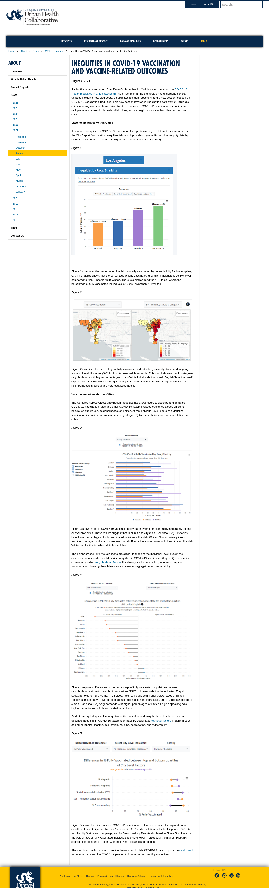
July (18, 158)
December (21, 136)
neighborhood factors (108, 562)
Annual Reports (20, 87)
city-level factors (161, 720)
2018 (15, 209)
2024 (15, 113)
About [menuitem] (204, 41)
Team (14, 227)
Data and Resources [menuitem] (130, 41)
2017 (15, 214)
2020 (15, 198)
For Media (78, 876)
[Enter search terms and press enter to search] (243, 4)
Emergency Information (161, 876)
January (20, 191)
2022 (15, 124)
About (24, 51)
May (18, 169)
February (21, 186)
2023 (15, 119)
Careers (90, 876)
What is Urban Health (23, 79)
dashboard (186, 850)
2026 (15, 102)
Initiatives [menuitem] (66, 41)
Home (11, 51)
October (20, 147)
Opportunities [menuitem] (160, 41)
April (18, 175)
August (59, 51)
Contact (120, 876)
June (18, 164)
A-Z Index (65, 876)
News (197, 4)
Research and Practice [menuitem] (96, 41)
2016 (15, 220)
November (21, 142)
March (19, 180)
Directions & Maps (136, 876)
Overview (16, 71)
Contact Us (212, 4)
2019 (15, 203)
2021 (47, 51)
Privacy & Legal (105, 876)
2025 (15, 108)
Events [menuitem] (184, 41)
